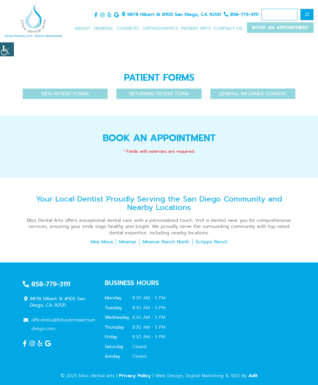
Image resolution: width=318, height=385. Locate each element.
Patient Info (196, 28)
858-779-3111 (241, 14)
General (103, 28)
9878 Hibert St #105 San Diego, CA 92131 (171, 14)
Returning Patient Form (158, 93)
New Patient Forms (65, 93)
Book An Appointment (280, 27)
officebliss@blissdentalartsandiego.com (59, 324)
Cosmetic (128, 28)
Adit (253, 375)
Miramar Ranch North (165, 241)
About (82, 28)
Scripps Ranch (212, 241)
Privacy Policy (135, 375)
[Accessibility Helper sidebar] (7, 49)
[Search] (307, 14)
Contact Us (228, 28)
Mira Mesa (102, 241)
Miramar (127, 241)
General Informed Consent (253, 93)
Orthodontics (160, 28)
